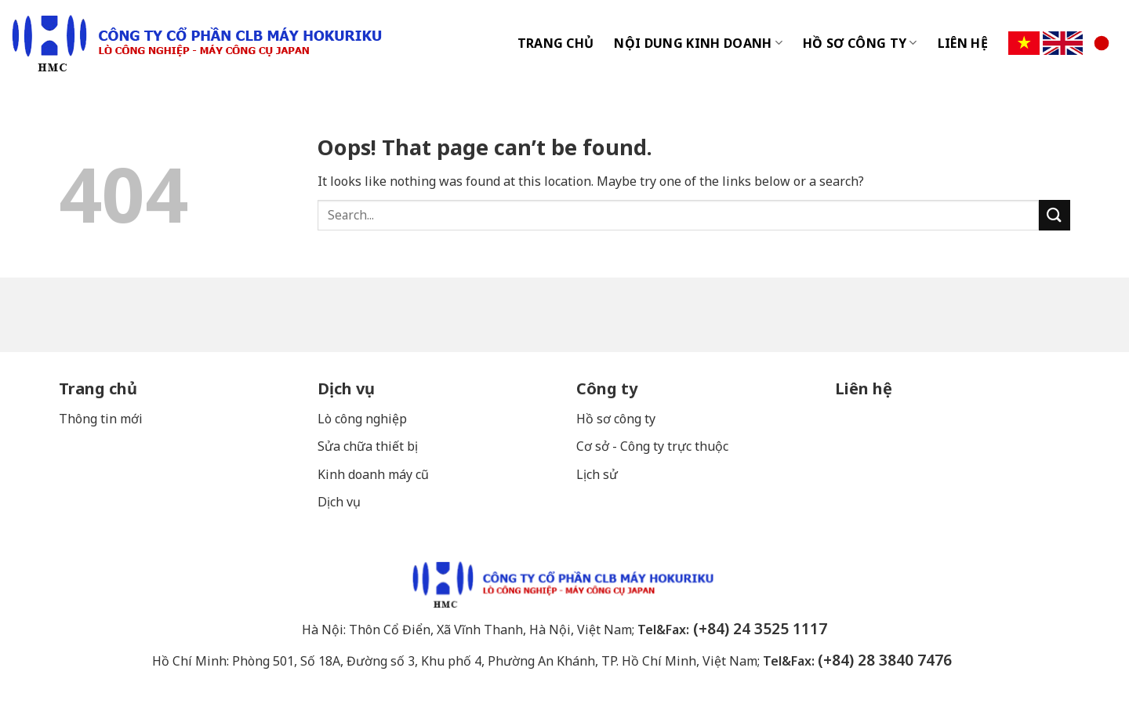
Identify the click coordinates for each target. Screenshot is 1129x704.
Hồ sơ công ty (615, 418)
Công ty (606, 388)
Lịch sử (597, 474)
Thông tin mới (101, 418)
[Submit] (1054, 215)
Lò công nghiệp (362, 418)
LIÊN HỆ (963, 43)
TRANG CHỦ (555, 43)
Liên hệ (863, 388)
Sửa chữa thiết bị (369, 446)
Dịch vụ (346, 388)
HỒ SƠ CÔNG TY (860, 43)
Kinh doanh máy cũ (373, 474)
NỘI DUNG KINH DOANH (698, 43)
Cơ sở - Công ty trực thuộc (653, 446)
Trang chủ (98, 388)
